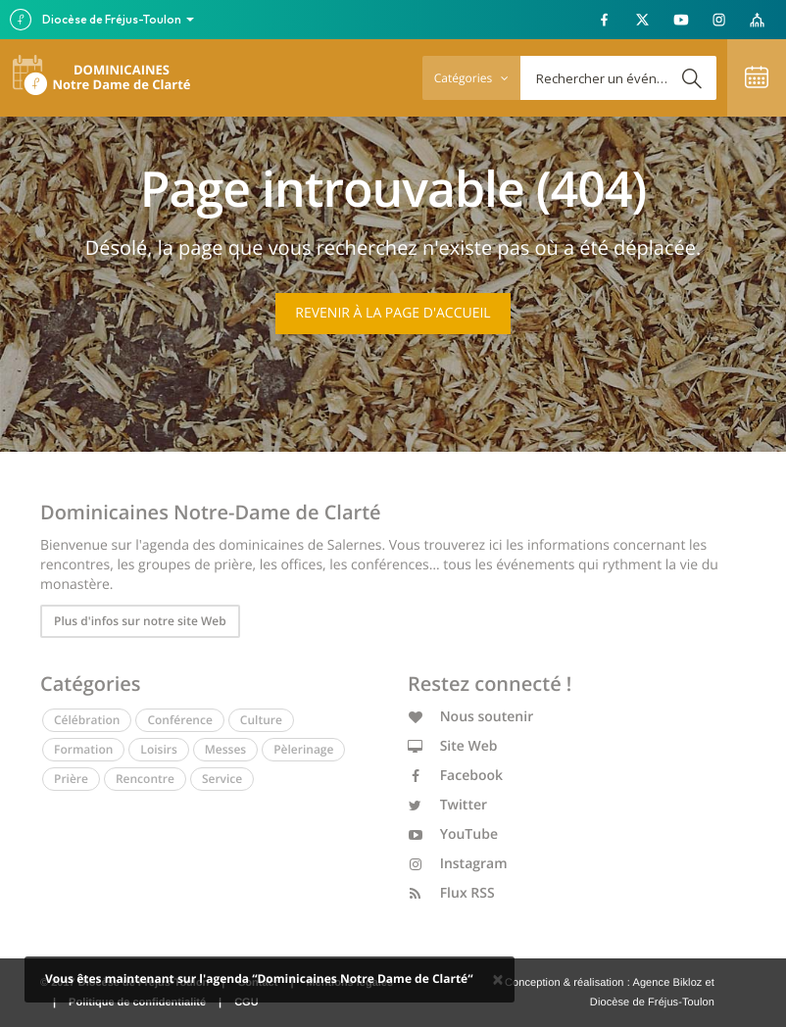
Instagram (458, 864)
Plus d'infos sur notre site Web (140, 620)
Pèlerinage (303, 749)
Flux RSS (451, 893)
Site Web (453, 746)
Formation (83, 749)
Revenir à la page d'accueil (392, 313)
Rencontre (145, 778)
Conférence (179, 719)
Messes (225, 749)
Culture (261, 719)
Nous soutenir (470, 717)
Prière (71, 778)
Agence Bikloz (667, 983)
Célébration (87, 719)
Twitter (447, 805)
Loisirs (158, 749)
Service (222, 778)
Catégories (471, 78)
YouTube (453, 834)
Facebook (455, 775)
